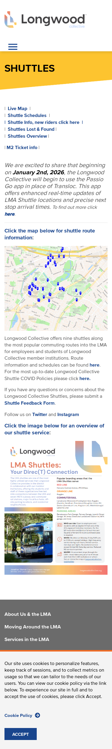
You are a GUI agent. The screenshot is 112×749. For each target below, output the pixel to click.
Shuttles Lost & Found (31, 129)
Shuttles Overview (27, 136)
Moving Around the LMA (32, 627)
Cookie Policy (22, 716)
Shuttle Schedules (27, 115)
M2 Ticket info (22, 147)
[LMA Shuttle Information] (56, 288)
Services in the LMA (26, 639)
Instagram (68, 414)
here (94, 365)
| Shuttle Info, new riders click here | (43, 122)
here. (84, 378)
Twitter (39, 414)
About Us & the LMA (27, 614)
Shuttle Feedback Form (29, 403)
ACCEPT (20, 735)
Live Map (17, 108)
